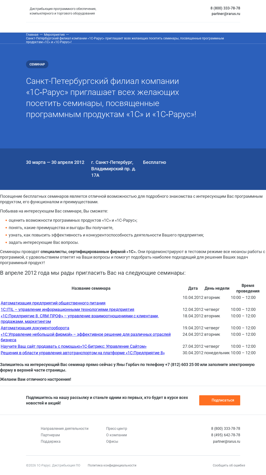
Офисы (112, 441)
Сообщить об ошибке (229, 465)
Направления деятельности (64, 428)
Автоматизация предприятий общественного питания (53, 303)
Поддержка (51, 441)
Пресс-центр (116, 428)
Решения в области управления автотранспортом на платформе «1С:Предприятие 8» (83, 352)
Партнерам (50, 435)
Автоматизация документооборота (35, 327)
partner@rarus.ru (226, 14)
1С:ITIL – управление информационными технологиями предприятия (67, 309)
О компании (116, 435)
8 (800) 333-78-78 (225, 8)
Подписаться (219, 400)
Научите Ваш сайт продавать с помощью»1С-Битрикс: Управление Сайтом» (73, 346)
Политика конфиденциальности (112, 465)
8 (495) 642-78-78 (225, 435)
